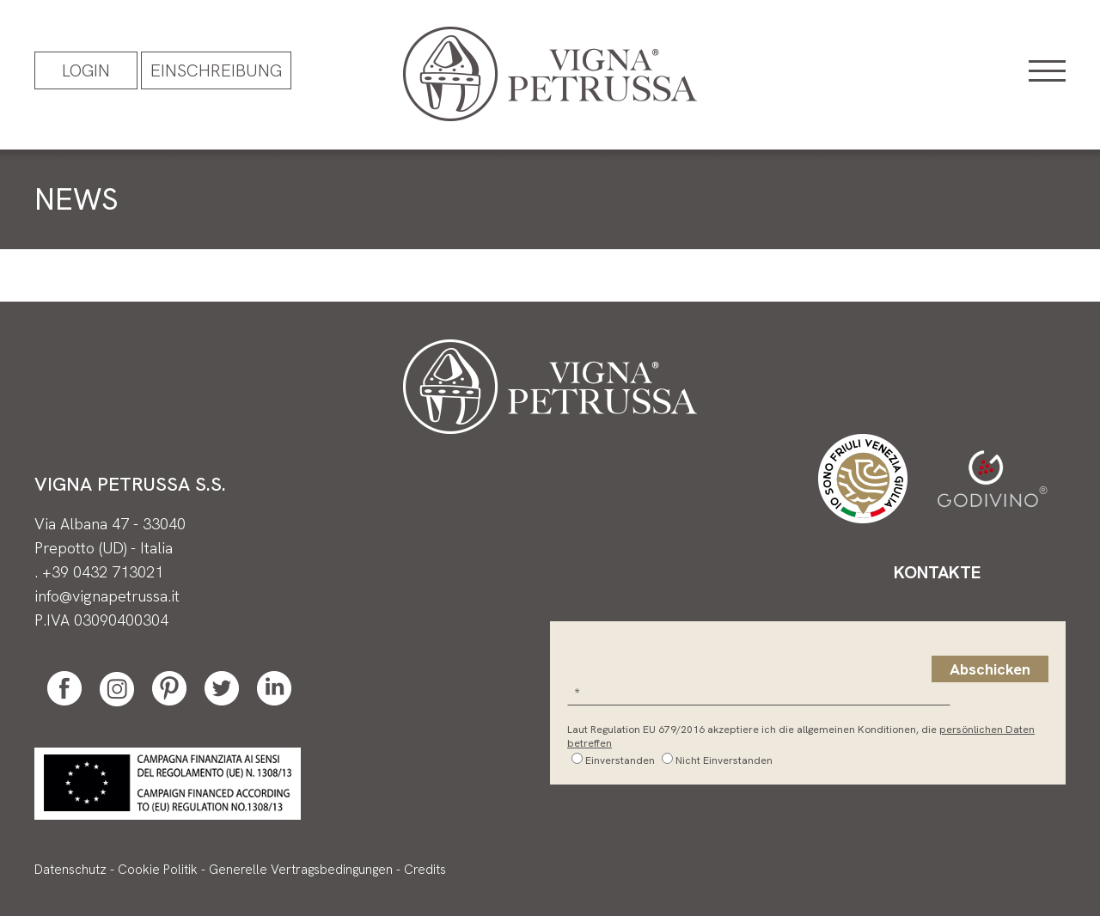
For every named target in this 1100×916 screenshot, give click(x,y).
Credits (425, 869)
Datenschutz (70, 869)
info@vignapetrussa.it (107, 596)
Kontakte (937, 572)
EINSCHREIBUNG (216, 70)
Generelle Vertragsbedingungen (301, 869)
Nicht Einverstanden (724, 760)
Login (86, 70)
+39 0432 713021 (102, 572)
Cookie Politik (158, 869)
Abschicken (990, 669)
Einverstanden (620, 760)
